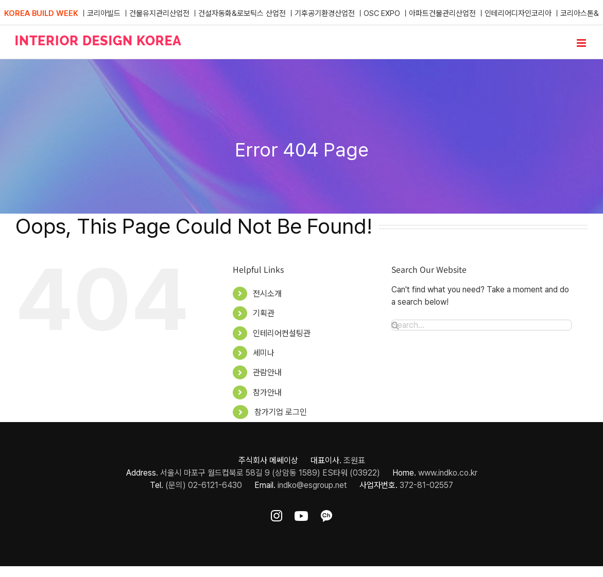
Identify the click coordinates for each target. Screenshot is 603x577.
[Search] (395, 325)
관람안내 (267, 372)
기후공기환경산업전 (325, 13)
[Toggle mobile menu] (582, 43)
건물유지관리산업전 (159, 13)
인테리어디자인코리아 (518, 13)
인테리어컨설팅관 (282, 333)
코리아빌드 (103, 13)
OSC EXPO (382, 13)
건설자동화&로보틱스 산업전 (242, 13)
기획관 (263, 313)
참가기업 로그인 (280, 412)
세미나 (263, 353)
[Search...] (481, 325)
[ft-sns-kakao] (326, 514)
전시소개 (267, 294)
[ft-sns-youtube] (301, 514)
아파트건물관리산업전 (442, 13)
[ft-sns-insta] (276, 514)
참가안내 (267, 392)
